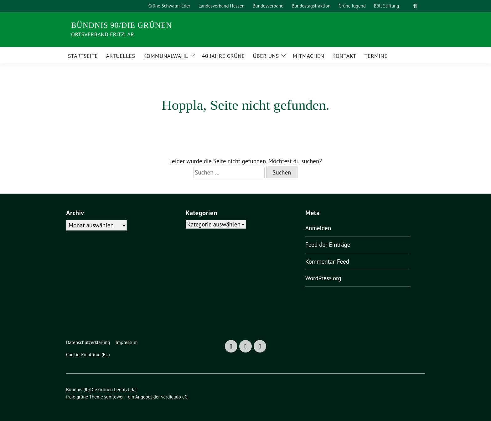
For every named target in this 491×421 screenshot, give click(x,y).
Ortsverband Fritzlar (102, 34)
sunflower (114, 397)
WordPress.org (323, 278)
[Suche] (407, 6)
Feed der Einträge (327, 244)
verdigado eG (174, 397)
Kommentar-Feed (327, 261)
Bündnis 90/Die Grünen (121, 25)
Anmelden (318, 228)
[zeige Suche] (415, 6)
